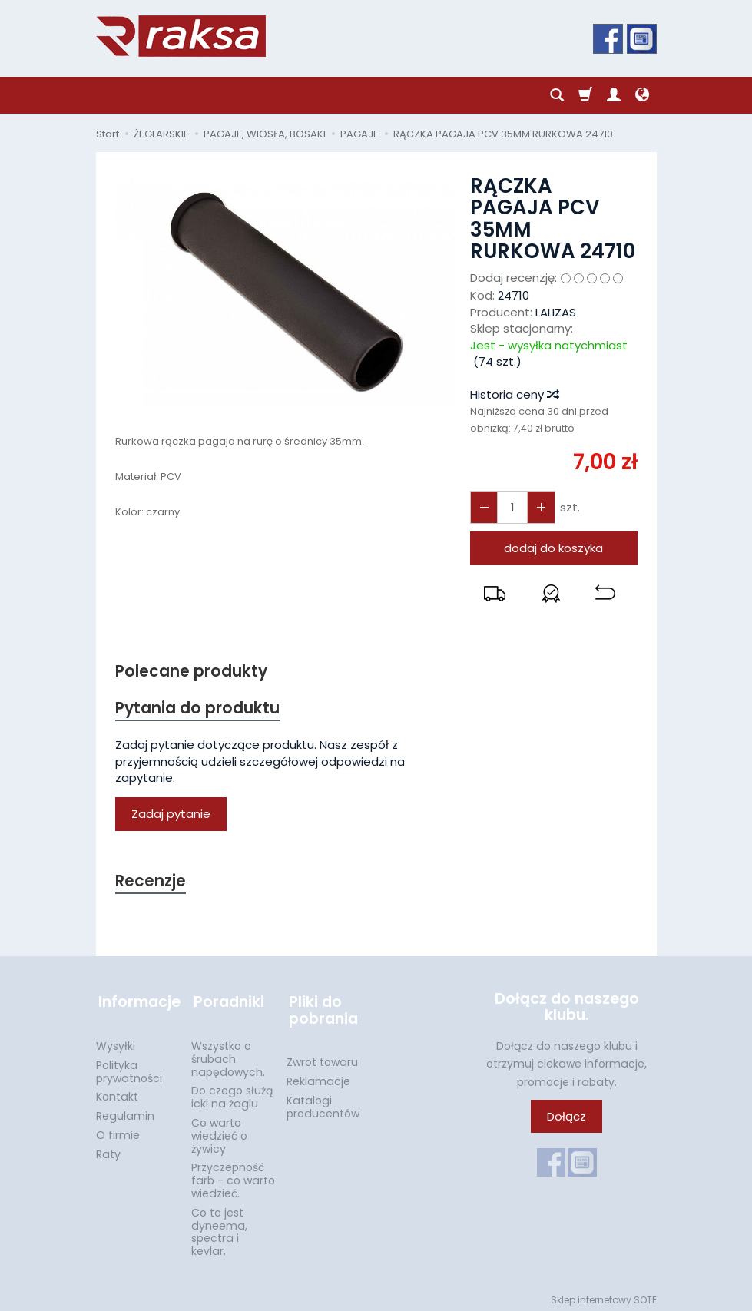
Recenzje (151, 883)
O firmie (118, 1130)
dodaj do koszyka (553, 548)
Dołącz (566, 1119)
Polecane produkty (192, 671)
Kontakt (117, 1092)
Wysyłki (115, 1041)
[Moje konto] (613, 95)
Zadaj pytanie (170, 815)
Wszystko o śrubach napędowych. (228, 1054)
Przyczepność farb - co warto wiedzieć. (233, 1176)
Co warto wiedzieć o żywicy (219, 1131)
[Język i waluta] (642, 95)
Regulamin (125, 1111)
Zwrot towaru (322, 1057)
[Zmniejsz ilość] (538, 507)
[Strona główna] (181, 36)
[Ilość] (510, 507)
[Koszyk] (585, 95)
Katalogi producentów (323, 1102)
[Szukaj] (556, 95)
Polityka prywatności (129, 1067)
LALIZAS (555, 312)
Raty (108, 1149)
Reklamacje (318, 1076)
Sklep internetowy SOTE (604, 1295)
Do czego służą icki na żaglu (232, 1092)
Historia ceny (514, 394)
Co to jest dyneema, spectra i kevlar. (219, 1227)
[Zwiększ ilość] (483, 507)
